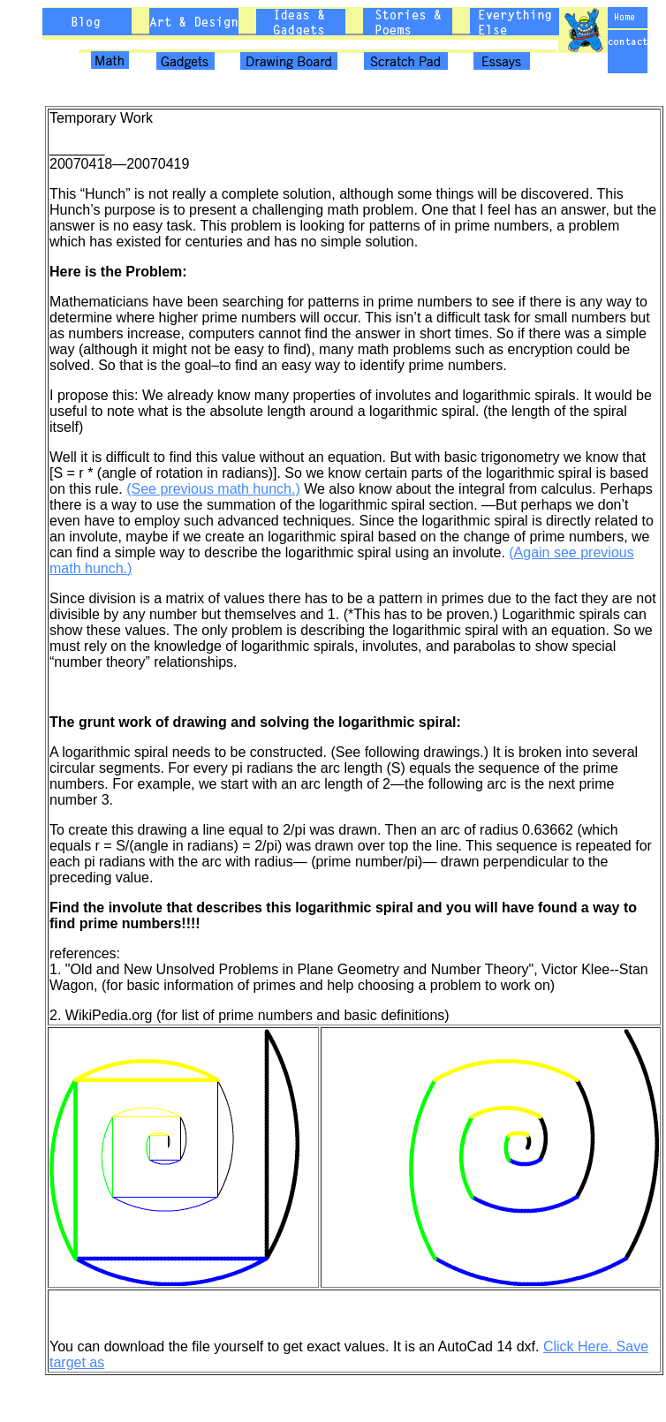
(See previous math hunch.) (213, 488)
